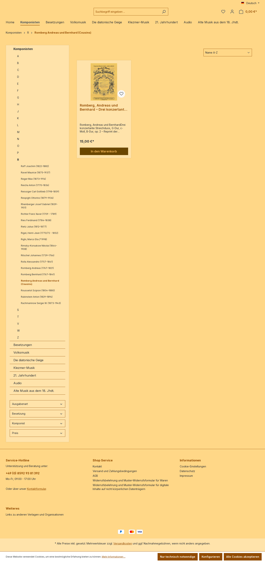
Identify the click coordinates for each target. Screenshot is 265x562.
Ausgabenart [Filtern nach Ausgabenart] (37, 406)
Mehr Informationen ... (114, 556)
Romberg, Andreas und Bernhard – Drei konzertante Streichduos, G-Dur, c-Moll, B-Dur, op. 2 (103, 110)
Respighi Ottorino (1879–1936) (37, 200)
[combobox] (136, 13)
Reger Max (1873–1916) (33, 181)
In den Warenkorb (104, 154)
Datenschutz (187, 471)
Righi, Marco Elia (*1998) (34, 242)
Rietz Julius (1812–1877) (34, 229)
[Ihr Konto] (232, 13)
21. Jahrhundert (24, 378)
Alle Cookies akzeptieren (242, 556)
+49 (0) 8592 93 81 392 (23, 473)
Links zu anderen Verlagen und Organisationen (35, 514)
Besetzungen (22, 348)
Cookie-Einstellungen (193, 466)
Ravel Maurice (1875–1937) (35, 175)
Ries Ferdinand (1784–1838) (36, 223)
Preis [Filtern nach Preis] (37, 436)
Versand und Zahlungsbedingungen (115, 471)
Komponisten (23, 52)
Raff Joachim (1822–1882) (35, 169)
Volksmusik (21, 355)
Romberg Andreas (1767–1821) (37, 271)
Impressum (186, 475)
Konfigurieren (211, 556)
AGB (95, 475)
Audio (17, 386)
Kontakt (97, 466)
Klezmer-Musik (24, 371)
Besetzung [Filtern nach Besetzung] (37, 416)
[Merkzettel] (223, 13)
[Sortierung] (227, 55)
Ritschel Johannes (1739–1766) (37, 258)
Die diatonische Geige (28, 363)
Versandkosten (122, 543)
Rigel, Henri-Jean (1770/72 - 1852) (39, 236)
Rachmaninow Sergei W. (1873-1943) (41, 306)
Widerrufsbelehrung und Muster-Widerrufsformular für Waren (130, 480)
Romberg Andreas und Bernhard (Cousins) (40, 285)
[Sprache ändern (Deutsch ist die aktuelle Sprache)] (250, 3)
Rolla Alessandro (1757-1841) (37, 264)
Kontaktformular (36, 488)
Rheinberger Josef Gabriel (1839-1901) (39, 209)
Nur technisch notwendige (177, 556)
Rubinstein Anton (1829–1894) (37, 299)
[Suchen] (173, 13)
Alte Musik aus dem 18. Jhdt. (33, 394)
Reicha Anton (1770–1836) (35, 188)
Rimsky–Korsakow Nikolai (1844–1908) (39, 250)
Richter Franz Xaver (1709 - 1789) (39, 217)
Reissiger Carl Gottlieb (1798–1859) (40, 194)
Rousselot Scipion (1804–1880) (38, 293)
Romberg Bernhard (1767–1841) (38, 277)
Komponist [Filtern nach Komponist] (37, 426)
